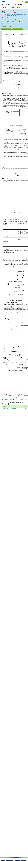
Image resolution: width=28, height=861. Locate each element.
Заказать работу (15, 7)
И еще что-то (18, 20)
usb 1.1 (14, 21)
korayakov (13, 10)
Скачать (12, 28)
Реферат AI (4, 7)
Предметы (9, 5)
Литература (10, 20)
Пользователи (18, 5)
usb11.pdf (6, 406)
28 (25, 408)
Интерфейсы (11, 17)
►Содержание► (1, 57)
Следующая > (23, 34)
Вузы (2, 5)
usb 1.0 (9, 21)
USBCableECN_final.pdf (10, 408)
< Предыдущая (7, 34)
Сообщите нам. (18, 12)
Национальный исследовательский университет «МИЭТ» (17, 15)
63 (25, 406)
